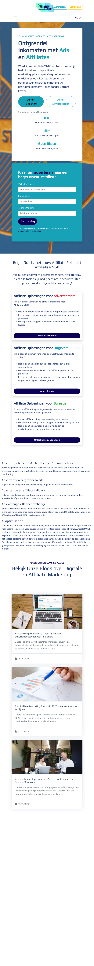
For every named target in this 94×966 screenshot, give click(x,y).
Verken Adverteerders (61, 101)
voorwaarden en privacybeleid (30, 231)
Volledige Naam (26, 184)
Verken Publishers (30, 101)
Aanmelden (60, 7)
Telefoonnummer (27, 207)
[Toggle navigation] (15, 17)
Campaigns (75, 7)
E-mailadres (24, 196)
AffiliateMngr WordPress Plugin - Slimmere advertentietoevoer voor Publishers (38, 635)
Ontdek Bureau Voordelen (47, 440)
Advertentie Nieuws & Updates (47, 562)
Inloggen (44, 7)
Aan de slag (27, 221)
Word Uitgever (47, 391)
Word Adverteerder (47, 335)
